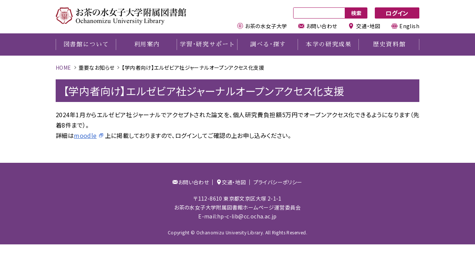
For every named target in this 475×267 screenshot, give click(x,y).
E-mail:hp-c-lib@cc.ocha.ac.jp (237, 216)
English (405, 26)
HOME (63, 67)
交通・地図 (364, 26)
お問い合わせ (317, 26)
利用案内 (147, 44)
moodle (85, 135)
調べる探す (268, 44)
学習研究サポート (207, 44)
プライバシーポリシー (277, 182)
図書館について (86, 44)
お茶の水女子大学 (262, 26)
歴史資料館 (389, 44)
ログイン (397, 13)
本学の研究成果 (328, 44)
